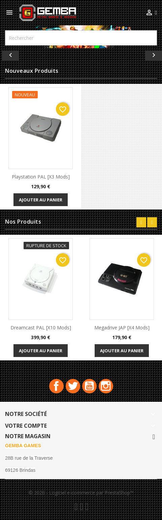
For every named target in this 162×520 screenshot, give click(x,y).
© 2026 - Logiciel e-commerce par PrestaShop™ (81, 492)
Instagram (106, 386)
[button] (12, 54)
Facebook (56, 386)
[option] (81, 54)
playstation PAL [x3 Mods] (41, 176)
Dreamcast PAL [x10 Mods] (40, 327)
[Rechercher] (81, 37)
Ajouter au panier (40, 200)
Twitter (73, 386)
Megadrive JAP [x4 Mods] (122, 327)
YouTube (89, 386)
